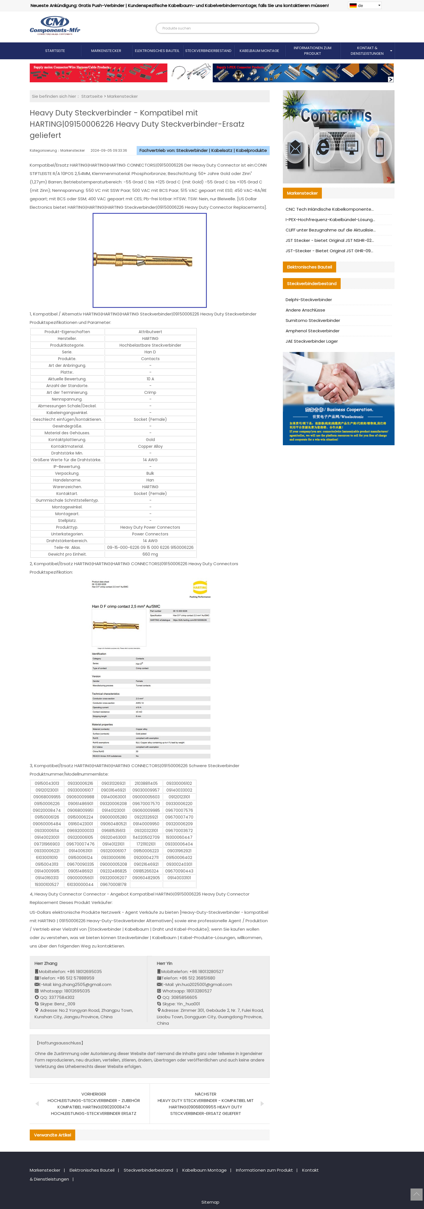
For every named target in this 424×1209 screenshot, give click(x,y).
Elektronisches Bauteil (157, 50)
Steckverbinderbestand (208, 50)
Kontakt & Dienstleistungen (367, 50)
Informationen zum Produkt (312, 50)
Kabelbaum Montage (259, 50)
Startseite (55, 50)
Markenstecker (106, 50)
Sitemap (210, 1202)
